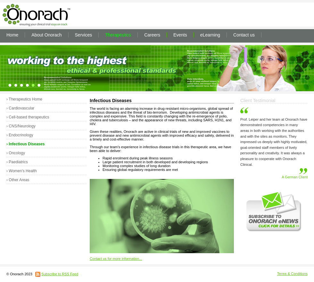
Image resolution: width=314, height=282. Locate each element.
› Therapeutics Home (24, 99)
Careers (152, 34)
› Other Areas (17, 180)
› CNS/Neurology (21, 126)
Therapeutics (118, 34)
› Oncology (15, 153)
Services (83, 34)
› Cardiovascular (20, 108)
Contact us (244, 34)
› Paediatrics (17, 162)
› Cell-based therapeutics (27, 117)
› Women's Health (21, 171)
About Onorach (46, 34)
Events (180, 34)
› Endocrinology (19, 135)
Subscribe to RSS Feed (59, 274)
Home (12, 34)
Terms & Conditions (292, 274)
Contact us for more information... (116, 259)
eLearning (210, 34)
